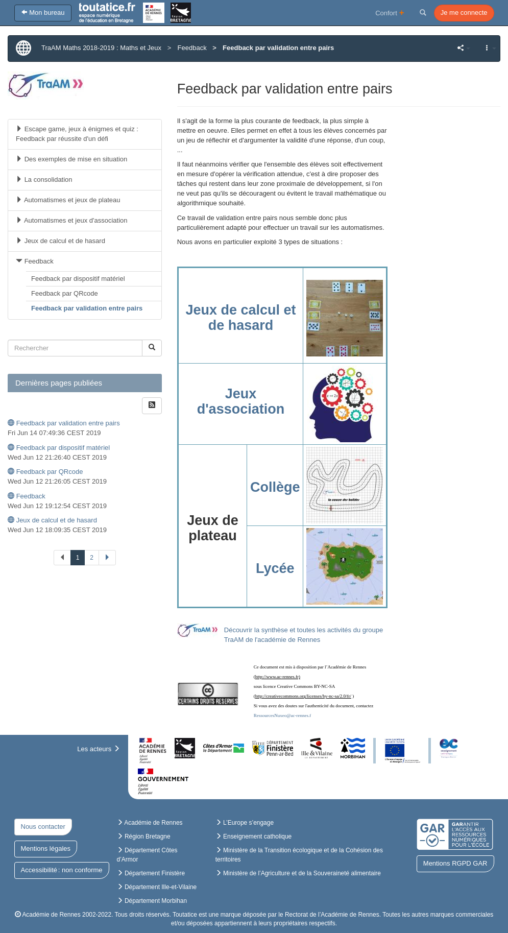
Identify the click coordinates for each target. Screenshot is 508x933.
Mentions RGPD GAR (455, 863)
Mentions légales (46, 848)
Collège (275, 487)
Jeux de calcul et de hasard (240, 317)
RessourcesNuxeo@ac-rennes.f (282, 715)
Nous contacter (43, 826)
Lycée (275, 568)
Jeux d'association (240, 401)
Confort (389, 12)
